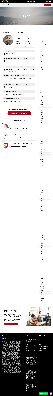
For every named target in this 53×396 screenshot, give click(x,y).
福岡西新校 (41, 290)
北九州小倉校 (42, 286)
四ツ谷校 (41, 130)
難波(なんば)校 (42, 249)
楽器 (35, 345)
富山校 (41, 200)
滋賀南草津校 (42, 237)
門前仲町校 (41, 104)
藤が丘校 (41, 229)
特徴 (28, 1)
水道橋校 (41, 90)
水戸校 (41, 53)
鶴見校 (41, 186)
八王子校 (41, 161)
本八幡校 (41, 75)
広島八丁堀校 (42, 280)
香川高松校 (41, 284)
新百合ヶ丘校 (42, 173)
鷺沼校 (41, 175)
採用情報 (40, 344)
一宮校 (41, 233)
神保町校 (41, 88)
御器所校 (41, 231)
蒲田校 (41, 110)
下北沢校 (41, 124)
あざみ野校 (41, 184)
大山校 (41, 151)
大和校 (41, 188)
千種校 (41, 223)
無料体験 (47, 4)
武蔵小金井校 (5, 5)
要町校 (41, 149)
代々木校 (41, 116)
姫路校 (41, 270)
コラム (39, 1)
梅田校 (41, 241)
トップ (25, 1)
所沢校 (41, 67)
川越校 (41, 65)
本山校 (41, 227)
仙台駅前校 (41, 51)
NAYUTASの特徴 (28, 339)
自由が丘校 (41, 118)
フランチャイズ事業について (44, 342)
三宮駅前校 (41, 259)
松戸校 (41, 73)
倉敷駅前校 (41, 278)
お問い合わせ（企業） (42, 337)
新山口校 (41, 282)
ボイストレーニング (28, 345)
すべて (41, 33)
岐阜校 (41, 208)
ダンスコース (42, 39)
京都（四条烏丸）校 (43, 239)
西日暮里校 (41, 100)
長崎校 (41, 294)
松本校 (41, 206)
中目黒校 (41, 120)
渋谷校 (41, 114)
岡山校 (41, 276)
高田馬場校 (41, 143)
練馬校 (41, 155)
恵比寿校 (41, 112)
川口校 (41, 61)
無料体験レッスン (42, 339)
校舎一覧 (34, 1)
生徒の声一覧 (19, 153)
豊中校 (41, 251)
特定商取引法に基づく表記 (43, 346)
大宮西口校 (41, 59)
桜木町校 (41, 180)
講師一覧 (30, 4)
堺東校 (41, 257)
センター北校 (42, 182)
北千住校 (41, 102)
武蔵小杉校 (41, 165)
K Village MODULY (33, 392)
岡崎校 (41, 216)
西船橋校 (41, 79)
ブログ (41, 4)
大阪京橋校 (41, 243)
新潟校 (41, 198)
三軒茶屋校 (41, 122)
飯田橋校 (41, 92)
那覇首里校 (41, 300)
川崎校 (41, 167)
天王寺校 (41, 247)
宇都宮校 (41, 55)
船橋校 (41, 77)
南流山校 (41, 71)
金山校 (41, 218)
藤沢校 (41, 194)
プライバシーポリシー (42, 348)
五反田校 (41, 108)
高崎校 (41, 57)
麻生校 (41, 49)
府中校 (41, 157)
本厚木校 (41, 190)
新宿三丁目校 (42, 133)
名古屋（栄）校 (42, 220)
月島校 (41, 94)
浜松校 (41, 212)
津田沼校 (41, 81)
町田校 (41, 163)
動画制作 (27, 346)
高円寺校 (41, 139)
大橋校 (41, 292)
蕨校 (40, 63)
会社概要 (40, 350)
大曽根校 (41, 225)
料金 (31, 1)
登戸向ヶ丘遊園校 (43, 171)
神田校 (41, 86)
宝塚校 (41, 265)
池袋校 (41, 147)
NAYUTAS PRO (28, 342)
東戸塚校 (41, 192)
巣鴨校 (41, 145)
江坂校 (41, 253)
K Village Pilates (28, 392)
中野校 (41, 137)
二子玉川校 (41, 128)
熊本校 (41, 296)
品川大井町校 (42, 106)
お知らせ (27, 340)
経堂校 (41, 126)
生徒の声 (35, 4)
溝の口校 (41, 169)
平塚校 (41, 196)
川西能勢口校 (42, 267)
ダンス (33, 345)
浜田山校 (41, 141)
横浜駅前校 (41, 178)
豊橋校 (41, 214)
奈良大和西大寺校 (43, 274)
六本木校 (41, 96)
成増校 (41, 153)
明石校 (41, 272)
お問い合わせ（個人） (42, 335)
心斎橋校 (41, 245)
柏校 (40, 84)
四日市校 (41, 235)
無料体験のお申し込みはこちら (19, 113)
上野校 (41, 98)
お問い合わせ (48, 1)
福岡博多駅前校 (42, 288)
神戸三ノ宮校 (42, 261)
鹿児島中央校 (42, 298)
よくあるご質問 (30, 341)
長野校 (41, 204)
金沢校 (41, 202)
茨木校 (41, 255)
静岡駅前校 (41, 210)
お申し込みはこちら (11, 324)
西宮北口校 (41, 263)
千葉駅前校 (41, 69)
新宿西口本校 (42, 135)
